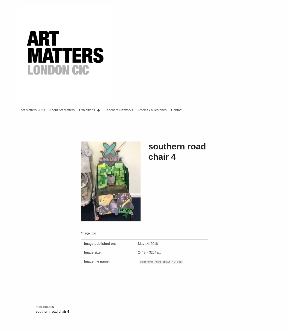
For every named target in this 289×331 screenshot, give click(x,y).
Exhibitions (90, 110)
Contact (176, 110)
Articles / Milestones (152, 110)
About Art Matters (62, 110)
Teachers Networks (119, 110)
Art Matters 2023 (33, 110)
